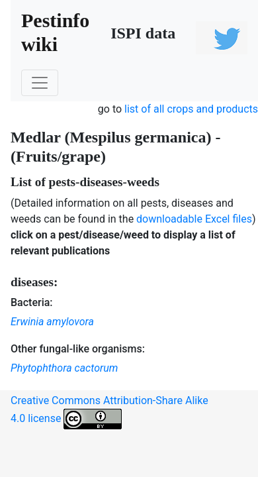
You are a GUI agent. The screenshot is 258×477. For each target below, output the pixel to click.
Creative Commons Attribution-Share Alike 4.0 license (109, 411)
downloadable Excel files (194, 219)
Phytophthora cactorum (64, 368)
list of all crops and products (191, 109)
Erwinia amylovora (52, 321)
